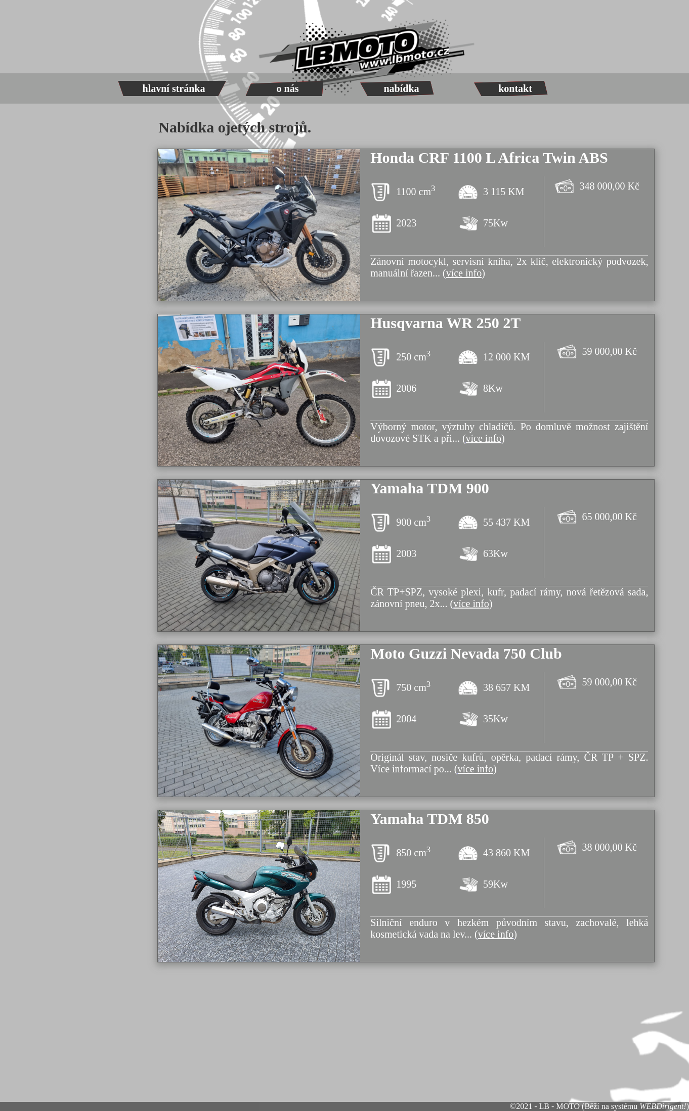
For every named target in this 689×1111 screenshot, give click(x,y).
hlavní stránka (174, 88)
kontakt (515, 88)
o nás (288, 88)
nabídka (401, 88)
